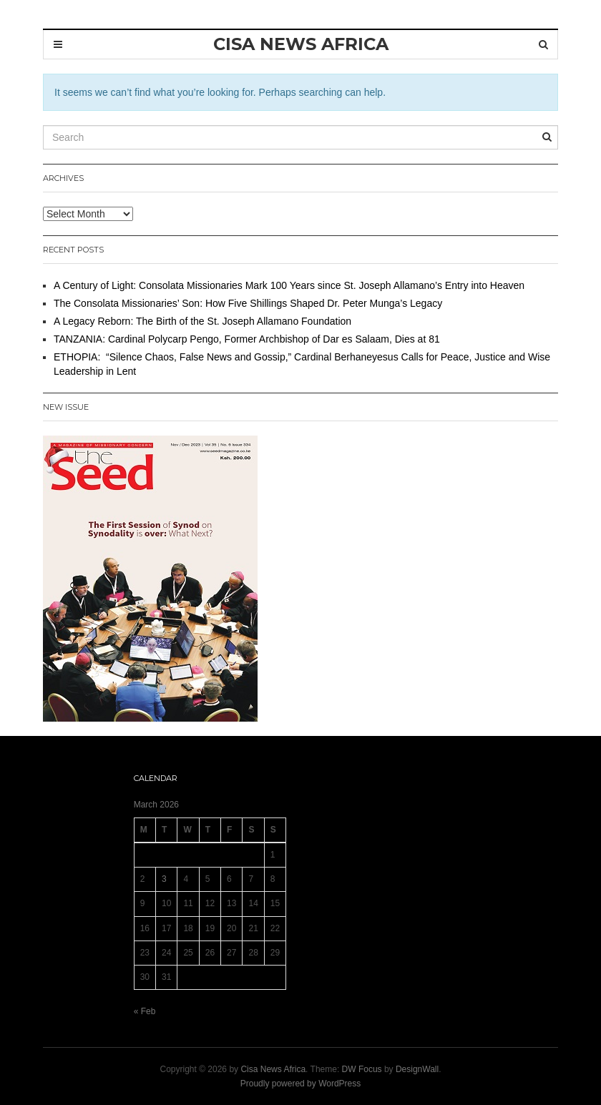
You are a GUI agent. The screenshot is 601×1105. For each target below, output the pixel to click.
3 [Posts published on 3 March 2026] (164, 879)
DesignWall (417, 1069)
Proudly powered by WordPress (300, 1084)
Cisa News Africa (273, 1069)
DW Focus (362, 1069)
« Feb (145, 1011)
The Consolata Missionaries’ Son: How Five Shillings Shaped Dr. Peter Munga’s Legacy (248, 303)
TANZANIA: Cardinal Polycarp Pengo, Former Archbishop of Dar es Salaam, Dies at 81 (247, 339)
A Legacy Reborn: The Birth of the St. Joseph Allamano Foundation (202, 321)
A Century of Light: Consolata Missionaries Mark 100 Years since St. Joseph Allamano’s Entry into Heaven (289, 285)
